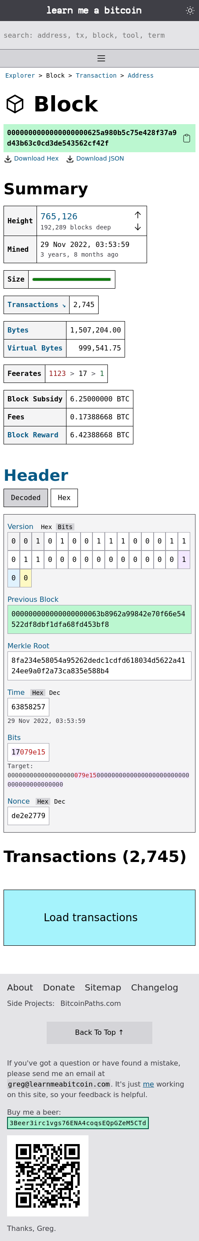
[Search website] (99, 35)
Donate (59, 987)
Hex (64, 498)
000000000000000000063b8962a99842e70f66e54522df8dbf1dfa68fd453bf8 (98, 619)
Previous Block (33, 599)
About (20, 987)
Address (141, 75)
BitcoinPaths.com (90, 1003)
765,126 (59, 216)
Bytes (18, 330)
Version (20, 526)
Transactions (33, 304)
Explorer (20, 75)
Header (36, 475)
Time (16, 692)
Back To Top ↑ (99, 1032)
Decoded (26, 498)
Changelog (154, 987)
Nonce (18, 801)
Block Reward (33, 435)
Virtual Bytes (35, 348)
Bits (65, 526)
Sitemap (103, 987)
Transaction (96, 75)
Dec (54, 692)
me (148, 1084)
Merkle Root (28, 646)
